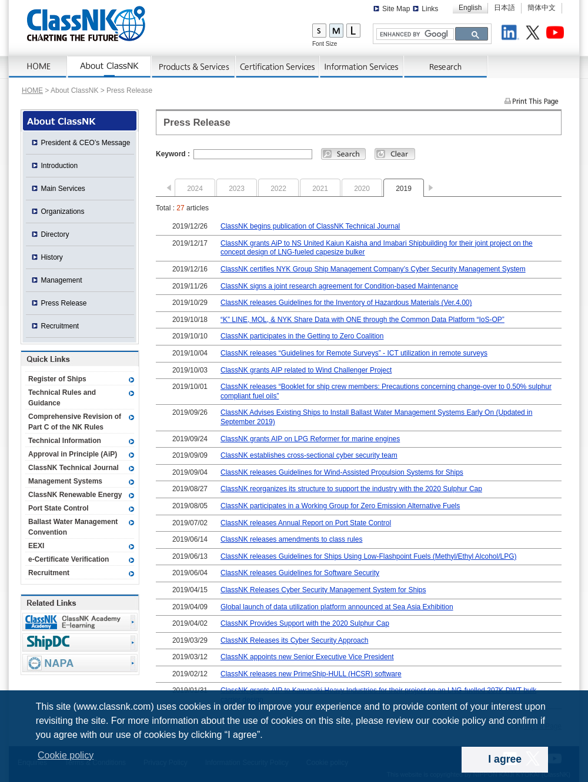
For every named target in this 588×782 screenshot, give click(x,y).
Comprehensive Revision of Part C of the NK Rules (74, 421)
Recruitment (60, 326)
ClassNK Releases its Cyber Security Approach (294, 640)
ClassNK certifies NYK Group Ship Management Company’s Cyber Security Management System (373, 269)
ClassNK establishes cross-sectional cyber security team (308, 455)
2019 (404, 188)
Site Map (396, 9)
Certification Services (278, 67)
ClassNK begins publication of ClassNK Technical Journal (310, 226)
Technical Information (64, 441)
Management (61, 280)
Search (343, 154)
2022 (278, 188)
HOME (32, 90)
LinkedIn (512, 34)
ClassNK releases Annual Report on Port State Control (305, 523)
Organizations (63, 211)
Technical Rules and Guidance (62, 397)
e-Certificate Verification (68, 559)
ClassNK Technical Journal (73, 468)
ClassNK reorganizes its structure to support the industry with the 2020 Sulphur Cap (351, 489)
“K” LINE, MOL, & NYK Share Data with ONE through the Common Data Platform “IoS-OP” (362, 320)
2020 (362, 188)
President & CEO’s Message (86, 143)
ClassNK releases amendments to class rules (291, 539)
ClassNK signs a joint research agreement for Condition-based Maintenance (339, 286)
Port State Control (58, 508)
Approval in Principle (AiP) (72, 454)
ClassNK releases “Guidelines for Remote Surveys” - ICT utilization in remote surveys (353, 353)
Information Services (362, 67)
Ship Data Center (80, 642)
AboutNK (110, 67)
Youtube (556, 34)
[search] (414, 34)
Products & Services (194, 67)
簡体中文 (541, 8)
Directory (55, 234)
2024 (195, 188)
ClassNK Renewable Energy (75, 495)
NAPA (80, 663)
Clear (395, 154)
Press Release (64, 303)
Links (430, 9)
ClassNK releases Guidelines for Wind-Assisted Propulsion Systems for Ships (341, 472)
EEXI (36, 546)
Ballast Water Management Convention (73, 527)
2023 (237, 188)
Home (38, 67)
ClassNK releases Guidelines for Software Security (299, 573)
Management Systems (65, 481)
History (52, 257)
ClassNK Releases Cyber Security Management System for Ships (323, 590)
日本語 (504, 8)
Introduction (59, 166)
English (470, 8)
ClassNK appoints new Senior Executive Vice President (307, 657)
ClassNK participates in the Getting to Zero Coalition (301, 336)
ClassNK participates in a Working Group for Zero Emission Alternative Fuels (340, 506)
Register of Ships (57, 379)
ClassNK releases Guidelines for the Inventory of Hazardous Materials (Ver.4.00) (346, 302)
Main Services (63, 188)
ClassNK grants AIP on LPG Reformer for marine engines (310, 439)
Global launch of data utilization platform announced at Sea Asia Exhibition (336, 607)
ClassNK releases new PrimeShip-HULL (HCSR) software (311, 674)
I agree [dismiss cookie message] (505, 759)
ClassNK (86, 23)
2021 (320, 188)
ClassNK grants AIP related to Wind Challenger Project (306, 370)
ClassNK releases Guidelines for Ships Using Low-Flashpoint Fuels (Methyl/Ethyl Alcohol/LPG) (368, 556)
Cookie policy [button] (65, 755)
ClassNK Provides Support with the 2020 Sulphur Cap (304, 623)
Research (446, 67)
